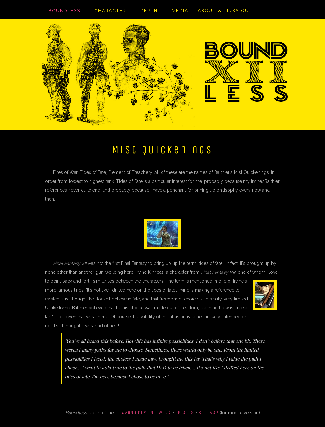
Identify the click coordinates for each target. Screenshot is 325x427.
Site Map (208, 413)
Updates (184, 413)
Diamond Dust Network (144, 413)
